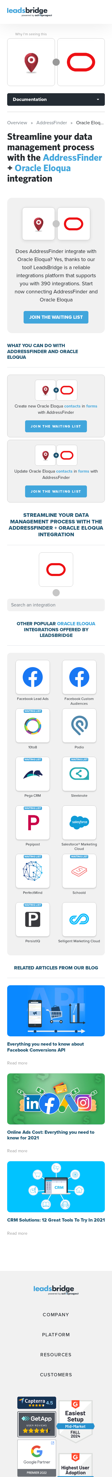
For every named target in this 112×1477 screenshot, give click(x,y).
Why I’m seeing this (31, 34)
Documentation (30, 99)
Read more (17, 1063)
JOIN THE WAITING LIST (56, 317)
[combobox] (56, 605)
